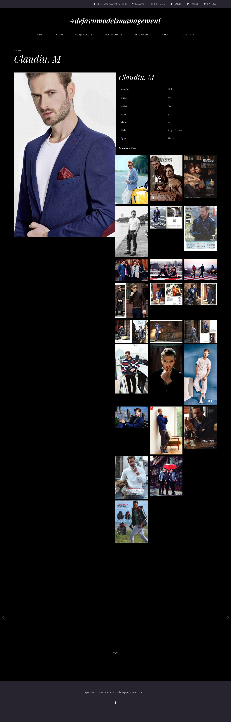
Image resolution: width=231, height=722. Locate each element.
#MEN (17, 50)
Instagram (159, 4)
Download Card (128, 148)
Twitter (194, 4)
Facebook (140, 4)
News (40, 34)
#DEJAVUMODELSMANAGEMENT (112, 4)
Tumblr (178, 4)
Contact (188, 34)
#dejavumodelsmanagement (115, 20)
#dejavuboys (83, 34)
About (166, 34)
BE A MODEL (142, 34)
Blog (59, 34)
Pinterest (212, 4)
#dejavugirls (113, 34)
